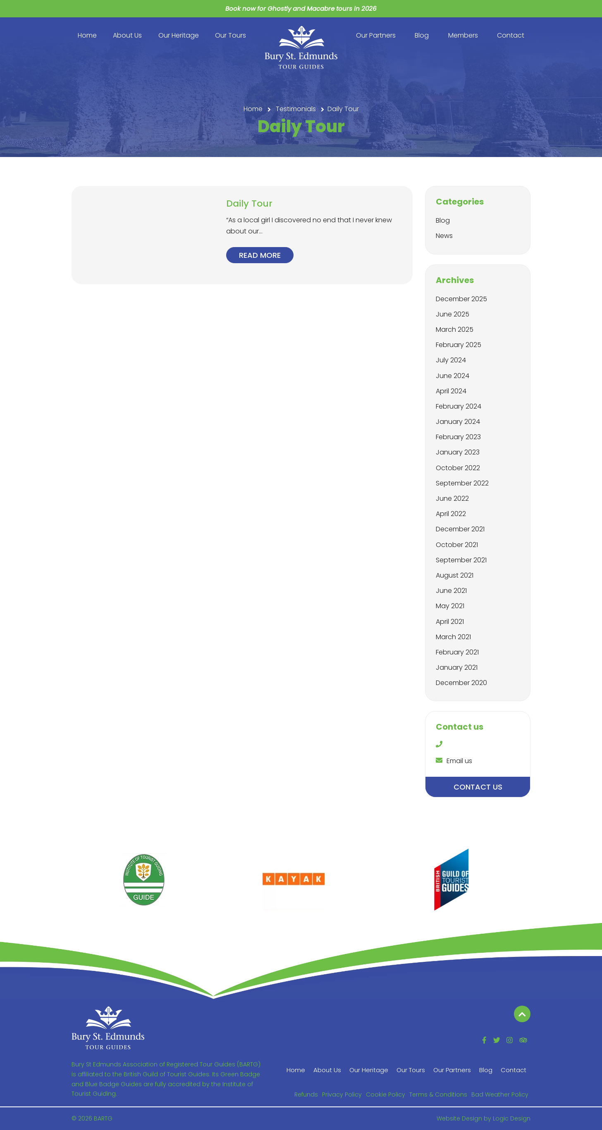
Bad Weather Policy (499, 1094)
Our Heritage (178, 35)
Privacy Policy (342, 1094)
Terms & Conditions (438, 1094)
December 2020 (461, 683)
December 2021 (460, 529)
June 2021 (451, 590)
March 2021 (453, 637)
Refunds (306, 1094)
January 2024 (458, 421)
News (444, 235)
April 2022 (451, 514)
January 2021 (457, 667)
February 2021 (457, 652)
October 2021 (457, 545)
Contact (510, 35)
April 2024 (451, 391)
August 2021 (454, 575)
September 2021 (461, 560)
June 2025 (452, 314)
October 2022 (458, 468)
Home (87, 35)
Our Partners (376, 35)
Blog (422, 35)
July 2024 (451, 360)
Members (463, 35)
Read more (260, 255)
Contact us (478, 787)
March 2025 (454, 329)
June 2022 (452, 498)
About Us (127, 35)
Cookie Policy (385, 1094)
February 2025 (458, 345)
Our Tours (230, 35)
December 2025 (461, 299)
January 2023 (458, 452)
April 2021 (450, 621)
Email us (454, 761)
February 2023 (458, 437)
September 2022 (462, 483)
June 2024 (452, 376)
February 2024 (458, 406)
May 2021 (450, 606)
